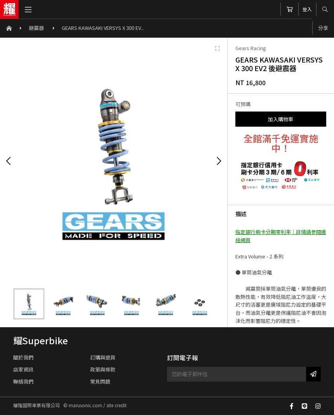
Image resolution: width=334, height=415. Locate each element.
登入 (307, 9)
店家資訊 (23, 369)
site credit (116, 405)
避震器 (37, 27)
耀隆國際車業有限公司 (9, 9)
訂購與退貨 (102, 357)
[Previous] (8, 161)
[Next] (218, 161)
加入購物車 (280, 119)
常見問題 (100, 381)
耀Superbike (40, 340)
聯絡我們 (23, 381)
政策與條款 (102, 369)
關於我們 (23, 357)
